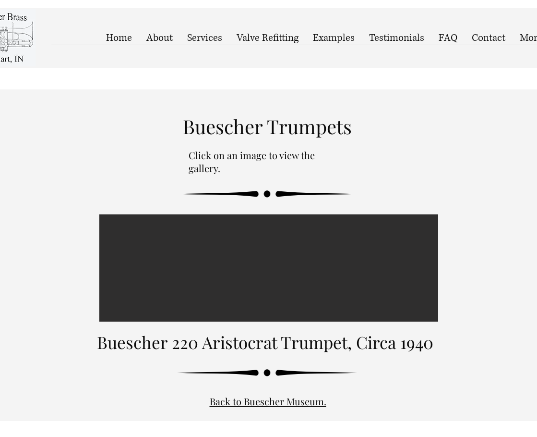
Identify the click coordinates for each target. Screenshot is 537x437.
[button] (268, 268)
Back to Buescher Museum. (268, 401)
